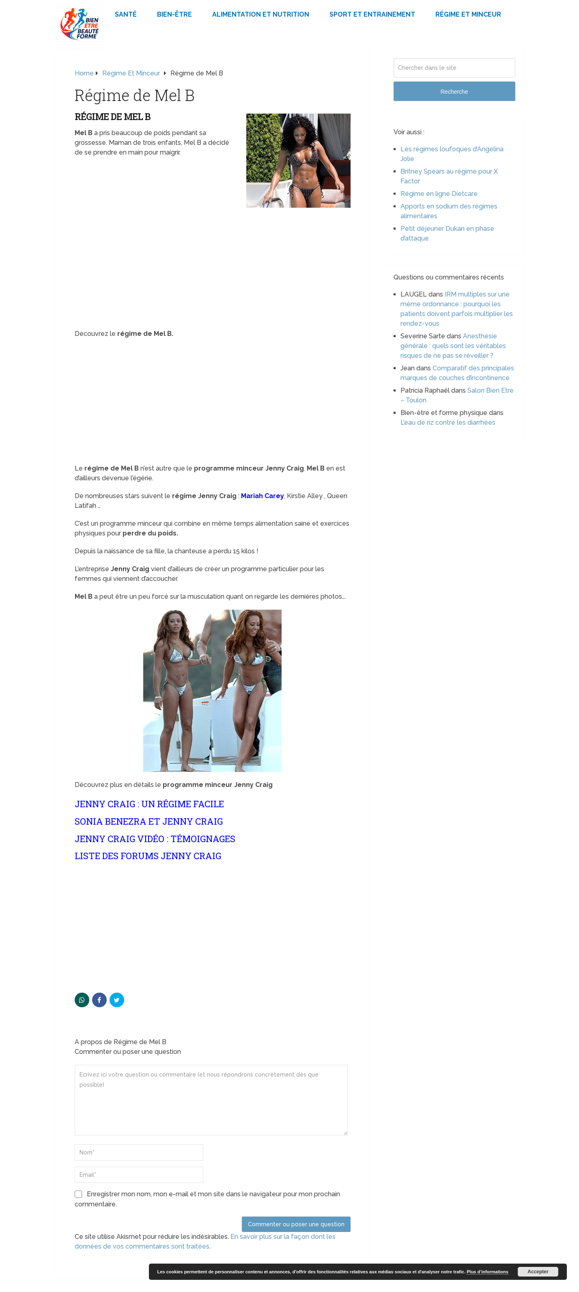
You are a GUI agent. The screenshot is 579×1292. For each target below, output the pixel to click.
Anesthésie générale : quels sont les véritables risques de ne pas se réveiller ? (453, 345)
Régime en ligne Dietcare (439, 194)
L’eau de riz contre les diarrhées (447, 422)
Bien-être (174, 14)
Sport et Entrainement (372, 14)
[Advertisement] (213, 269)
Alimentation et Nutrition (260, 14)
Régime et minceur (468, 14)
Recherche (454, 91)
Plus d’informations (487, 1271)
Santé (126, 14)
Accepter (537, 1272)
